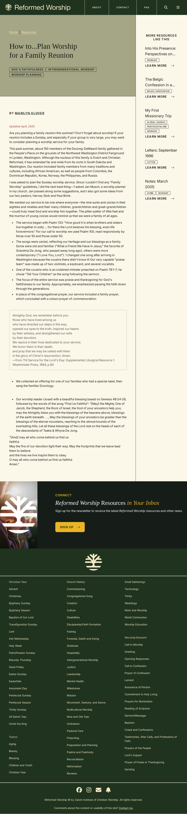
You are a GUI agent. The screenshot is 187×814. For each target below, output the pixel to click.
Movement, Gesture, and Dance (86, 702)
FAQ (146, 7)
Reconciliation (75, 759)
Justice (71, 667)
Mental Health (75, 681)
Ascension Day (18, 688)
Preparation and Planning (82, 745)
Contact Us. (126, 808)
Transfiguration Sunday (23, 624)
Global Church (156, 122)
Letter (151, 162)
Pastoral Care (75, 730)
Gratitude (72, 645)
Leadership (73, 674)
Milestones (73, 688)
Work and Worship (136, 610)
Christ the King (18, 723)
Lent (11, 631)
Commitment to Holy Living (141, 694)
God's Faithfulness (27, 69)
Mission (71, 695)
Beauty (13, 751)
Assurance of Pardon (137, 687)
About (96, 7)
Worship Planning (26, 74)
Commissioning (76, 589)
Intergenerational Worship (71, 69)
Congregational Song (80, 596)
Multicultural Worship (79, 709)
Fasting (71, 631)
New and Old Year (78, 716)
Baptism (129, 722)
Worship (152, 60)
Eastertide (15, 681)
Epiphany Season (19, 610)
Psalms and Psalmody (80, 752)
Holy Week (15, 645)
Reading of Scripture (137, 708)
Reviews (72, 773)
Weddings (131, 603)
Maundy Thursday (20, 659)
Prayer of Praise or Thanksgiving (144, 762)
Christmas (15, 596)
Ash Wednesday (19, 638)
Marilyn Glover (29, 113)
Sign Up (70, 527)
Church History (76, 581)
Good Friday (16, 667)
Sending (130, 769)
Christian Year (17, 772)
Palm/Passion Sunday (22, 652)
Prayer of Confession (137, 673)
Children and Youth (20, 765)
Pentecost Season (20, 702)
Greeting (130, 651)
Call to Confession (135, 665)
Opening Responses (137, 658)
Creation (72, 603)
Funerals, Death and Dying (83, 638)
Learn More (159, 65)
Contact (122, 7)
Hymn (150, 193)
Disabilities (73, 617)
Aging (12, 743)
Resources (29, 32)
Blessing (14, 758)
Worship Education (136, 624)
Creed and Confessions (139, 729)
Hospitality (73, 652)
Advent (13, 589)
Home (13, 32)
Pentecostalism (157, 126)
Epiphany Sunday (19, 603)
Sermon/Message (135, 715)
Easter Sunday (18, 674)
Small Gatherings (135, 581)
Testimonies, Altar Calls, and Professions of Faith (151, 738)
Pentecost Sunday (20, 695)
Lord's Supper (133, 755)
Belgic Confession (158, 91)
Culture (71, 610)
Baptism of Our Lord (21, 617)
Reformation (74, 766)
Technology (132, 589)
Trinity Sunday (17, 709)
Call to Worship (134, 644)
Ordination (73, 723)
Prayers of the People (138, 748)
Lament (129, 680)
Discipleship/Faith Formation (84, 624)
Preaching (73, 738)
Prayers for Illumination (138, 701)
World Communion (136, 617)
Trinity (128, 596)
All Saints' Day (17, 716)
